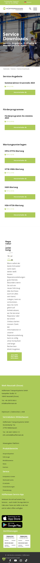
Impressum (5, 412)
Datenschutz (15, 412)
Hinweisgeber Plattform (11, 443)
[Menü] (34, 9)
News (4, 464)
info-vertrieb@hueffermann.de (13, 435)
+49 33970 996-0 (10, 400)
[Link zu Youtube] (15, 560)
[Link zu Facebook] (10, 560)
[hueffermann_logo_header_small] (13, 9)
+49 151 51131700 (11, 3)
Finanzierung (7, 490)
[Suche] (29, 9)
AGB (23, 412)
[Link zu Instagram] (20, 560)
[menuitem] (27, 2)
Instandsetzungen (9, 487)
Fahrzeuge (6, 457)
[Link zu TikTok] (26, 560)
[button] (4, 559)
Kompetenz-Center (9, 476)
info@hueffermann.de (9, 403)
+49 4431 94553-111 (13, 432)
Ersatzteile (6, 483)
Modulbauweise (8, 460)
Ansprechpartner (8, 454)
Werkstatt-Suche (8, 480)
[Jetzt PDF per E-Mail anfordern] (14, 356)
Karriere (5, 467)
